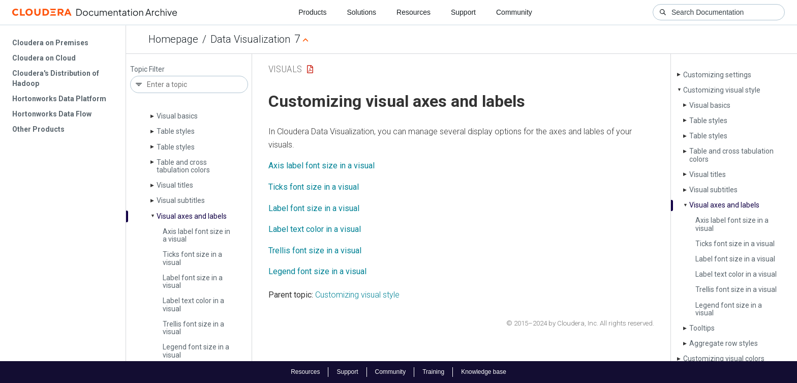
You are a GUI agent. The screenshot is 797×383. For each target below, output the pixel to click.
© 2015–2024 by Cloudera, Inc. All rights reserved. (580, 323)
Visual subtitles (181, 200)
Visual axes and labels (192, 216)
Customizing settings (717, 75)
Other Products (38, 129)
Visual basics (177, 116)
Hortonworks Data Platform (59, 99)
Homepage (173, 39)
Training (433, 371)
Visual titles (175, 185)
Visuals (285, 69)
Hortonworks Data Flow (51, 114)
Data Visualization (250, 39)
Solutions (361, 12)
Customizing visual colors (723, 359)
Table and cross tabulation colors (183, 166)
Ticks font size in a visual (192, 258)
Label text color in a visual (193, 304)
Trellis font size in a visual (193, 328)
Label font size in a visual (193, 281)
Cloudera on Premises (50, 43)
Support (463, 12)
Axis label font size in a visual (196, 235)
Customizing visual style (721, 90)
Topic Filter (147, 69)
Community (514, 12)
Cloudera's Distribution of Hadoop (55, 78)
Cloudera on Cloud (44, 58)
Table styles (176, 131)
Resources (413, 12)
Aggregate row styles (723, 343)
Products (312, 12)
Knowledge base (483, 371)
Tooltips (702, 328)
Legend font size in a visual (196, 351)
